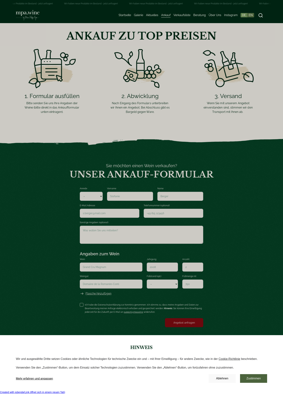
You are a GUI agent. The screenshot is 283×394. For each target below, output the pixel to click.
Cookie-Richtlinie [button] (229, 358)
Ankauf (166, 15)
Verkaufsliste (181, 15)
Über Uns (215, 15)
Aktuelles (152, 15)
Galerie (138, 15)
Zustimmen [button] (253, 378)
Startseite (125, 15)
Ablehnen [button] (222, 378)
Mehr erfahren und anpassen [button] (34, 378)
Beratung (199, 15)
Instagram (231, 15)
